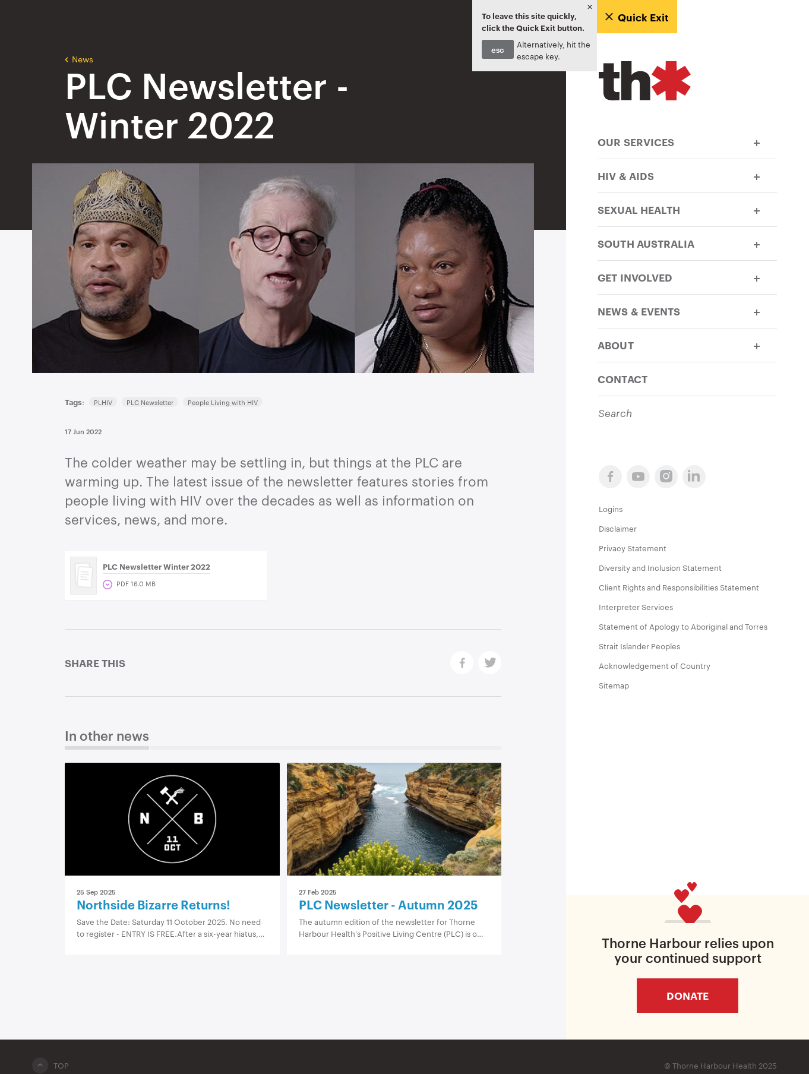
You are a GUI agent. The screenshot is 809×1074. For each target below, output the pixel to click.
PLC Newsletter (150, 402)
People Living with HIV (223, 402)
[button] (757, 142)
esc (497, 49)
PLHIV (103, 402)
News (79, 58)
